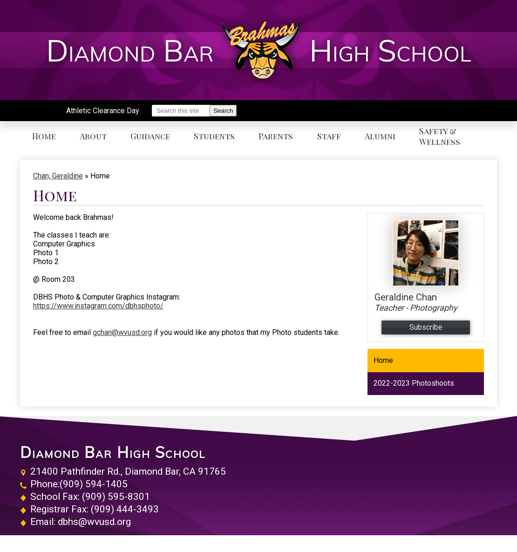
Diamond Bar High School (112, 452)
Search (223, 110)
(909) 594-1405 (94, 484)
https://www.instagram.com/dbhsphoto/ (98, 305)
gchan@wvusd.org (122, 332)
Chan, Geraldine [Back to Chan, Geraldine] (58, 175)
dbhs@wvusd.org (94, 521)
